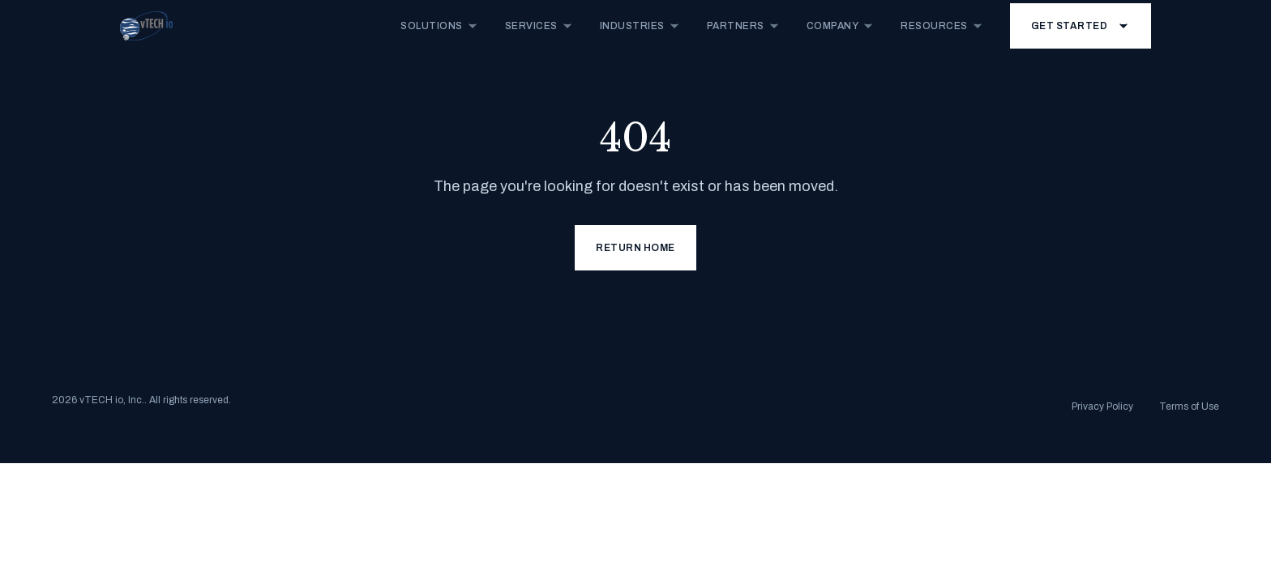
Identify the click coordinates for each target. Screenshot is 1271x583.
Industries (640, 25)
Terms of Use (1189, 406)
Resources (942, 25)
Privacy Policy (1102, 406)
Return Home (635, 247)
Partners (744, 25)
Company (841, 25)
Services (539, 25)
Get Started (1081, 25)
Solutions (439, 25)
